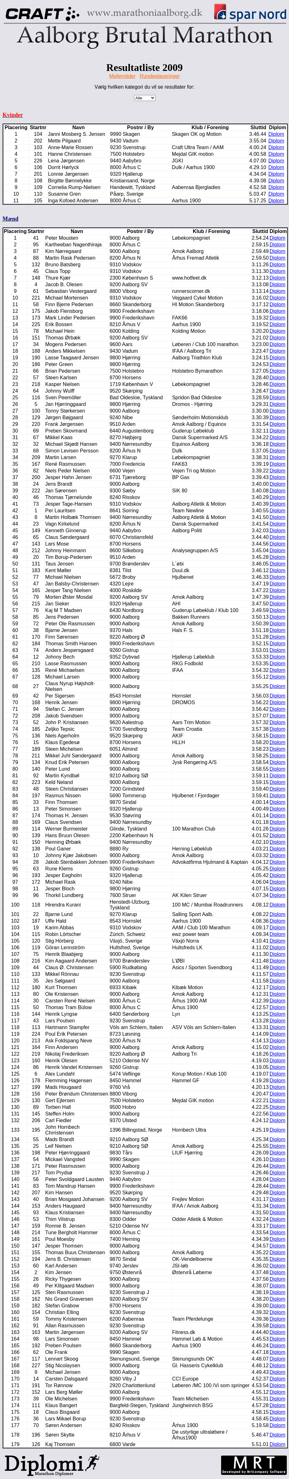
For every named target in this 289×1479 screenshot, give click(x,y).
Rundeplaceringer (160, 76)
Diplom (276, 134)
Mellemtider (122, 76)
